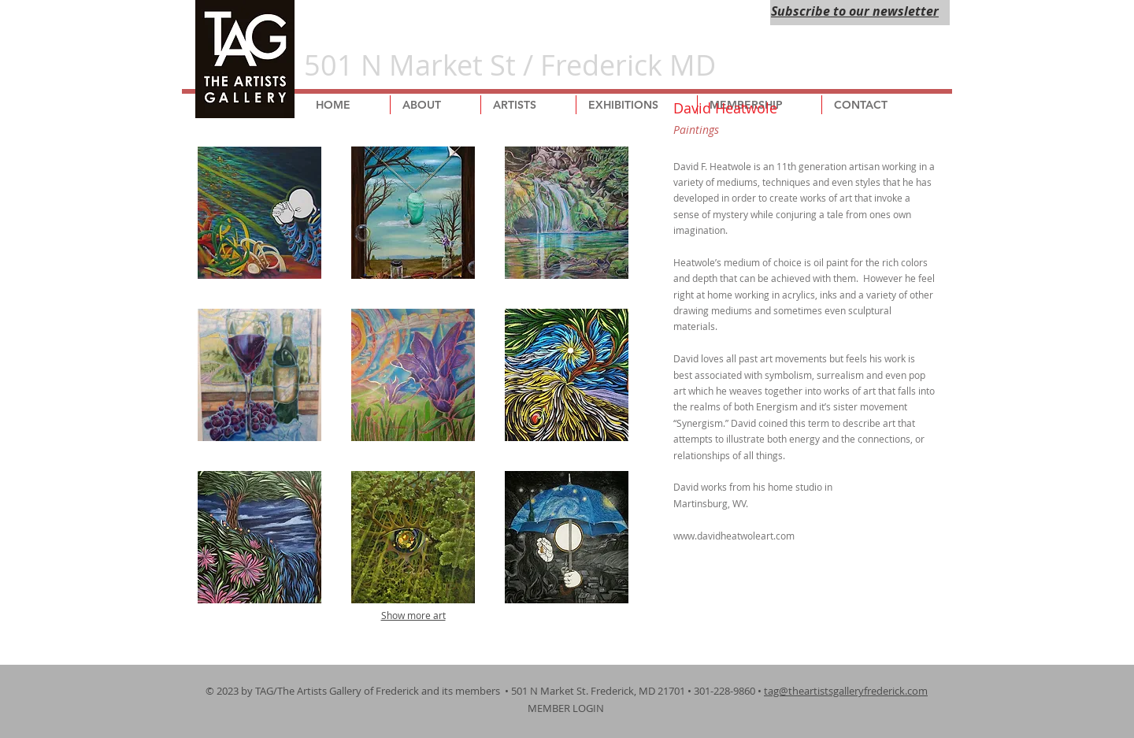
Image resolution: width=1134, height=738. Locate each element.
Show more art (413, 615)
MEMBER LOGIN (567, 708)
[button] (259, 212)
